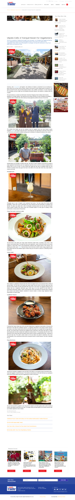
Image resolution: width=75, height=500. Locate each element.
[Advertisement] (29, 28)
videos (52, 4)
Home (8, 9)
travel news (46, 4)
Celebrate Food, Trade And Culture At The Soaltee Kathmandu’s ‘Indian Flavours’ (27, 418)
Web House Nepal (61, 496)
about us (63, 4)
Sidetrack (13, 9)
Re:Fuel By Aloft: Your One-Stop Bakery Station (19, 430)
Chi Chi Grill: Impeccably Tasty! (15, 422)
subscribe (63, 480)
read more (11, 470)
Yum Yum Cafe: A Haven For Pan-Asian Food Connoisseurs (21, 426)
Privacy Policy (43, 496)
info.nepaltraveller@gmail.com (61, 491)
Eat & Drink (18, 9)
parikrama (58, 4)
